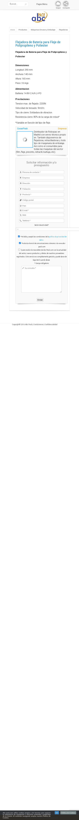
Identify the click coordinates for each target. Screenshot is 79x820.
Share (65, 3)
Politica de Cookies (68, 813)
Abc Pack (28, 324)
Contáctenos (38, 324)
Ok (57, 813)
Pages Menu (43, 4)
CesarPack (22, 128)
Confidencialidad (51, 324)
